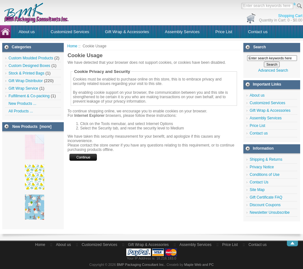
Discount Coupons (265, 205)
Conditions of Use (265, 174)
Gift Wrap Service (23, 88)
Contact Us (259, 182)
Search (259, 47)
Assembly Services (182, 31)
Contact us (258, 31)
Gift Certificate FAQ (266, 197)
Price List (223, 31)
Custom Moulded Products (31, 58)
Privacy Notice (262, 167)
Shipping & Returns (266, 159)
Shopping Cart (290, 16)
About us (27, 31)
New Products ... (22, 103)
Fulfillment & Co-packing (29, 96)
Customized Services (69, 31)
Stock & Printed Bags (26, 73)
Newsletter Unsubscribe (270, 212)
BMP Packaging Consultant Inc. (141, 264)
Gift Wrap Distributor (26, 81)
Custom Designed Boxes (29, 65)
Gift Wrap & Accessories (127, 31)
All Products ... (21, 111)
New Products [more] (31, 126)
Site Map (257, 190)
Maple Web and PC (199, 264)
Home (72, 46)
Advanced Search (273, 70)
